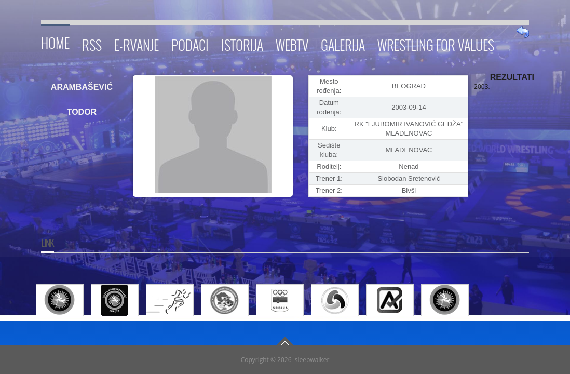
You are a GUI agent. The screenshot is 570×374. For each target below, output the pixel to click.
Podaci (190, 43)
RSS (92, 43)
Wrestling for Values (435, 43)
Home (55, 41)
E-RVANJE (136, 43)
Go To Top (285, 341)
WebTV (292, 43)
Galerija (343, 43)
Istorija (242, 43)
